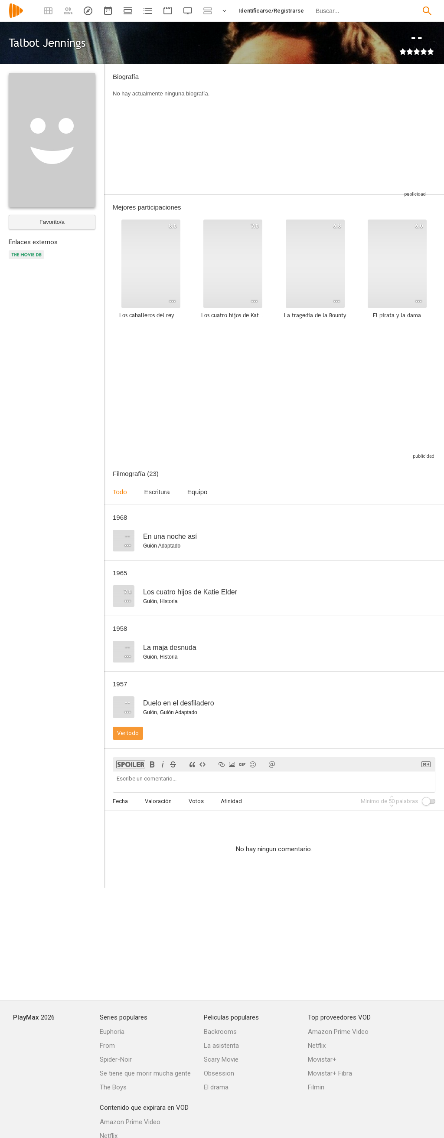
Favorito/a (52, 222)
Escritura (157, 491)
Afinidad (231, 801)
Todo (120, 491)
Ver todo (128, 733)
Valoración (158, 801)
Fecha (120, 801)
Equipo (197, 491)
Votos (196, 801)
